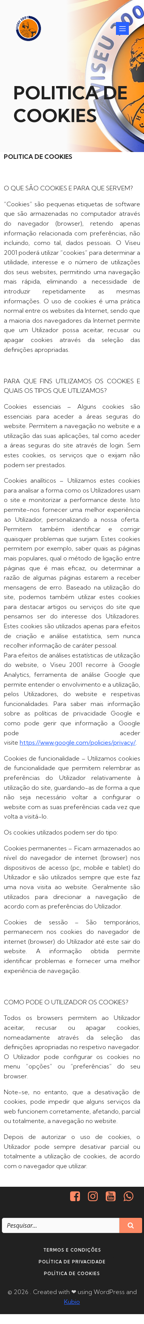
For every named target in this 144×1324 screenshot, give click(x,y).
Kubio (72, 1301)
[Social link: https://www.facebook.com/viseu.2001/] (78, 1197)
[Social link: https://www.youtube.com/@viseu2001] (113, 1197)
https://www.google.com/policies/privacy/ (78, 742)
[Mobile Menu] (122, 28)
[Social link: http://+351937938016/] (131, 1197)
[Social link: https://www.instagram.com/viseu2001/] (96, 1197)
